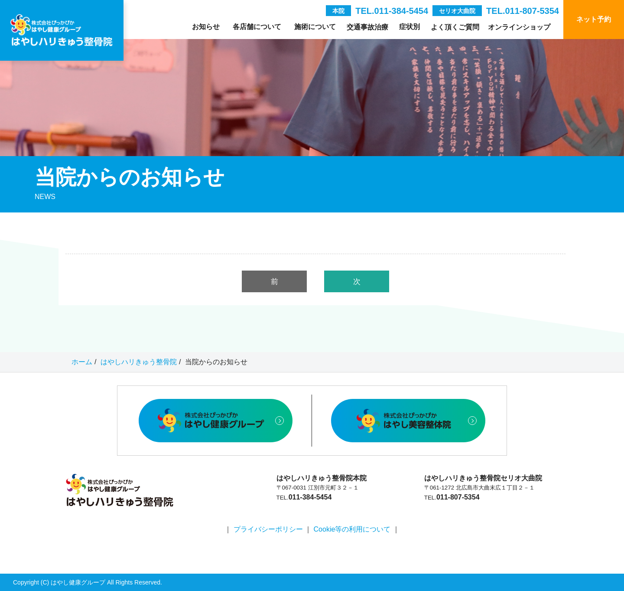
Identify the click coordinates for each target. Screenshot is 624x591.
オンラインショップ (519, 27)
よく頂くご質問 (455, 27)
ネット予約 (593, 19)
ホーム (82, 362)
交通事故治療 (367, 27)
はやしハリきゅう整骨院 (139, 362)
